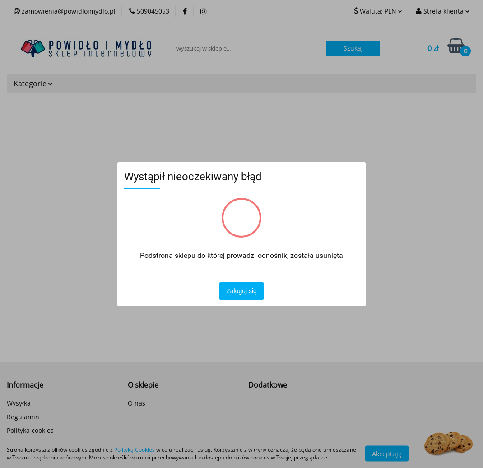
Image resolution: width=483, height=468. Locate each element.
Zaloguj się (241, 291)
